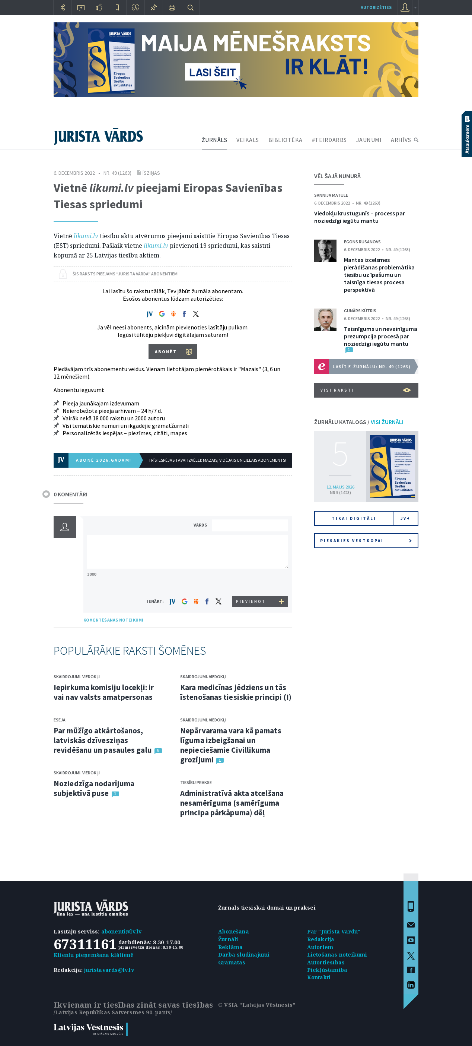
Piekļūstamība (327, 969)
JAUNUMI (369, 139)
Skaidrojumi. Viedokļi (77, 676)
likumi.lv (86, 236)
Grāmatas (232, 962)
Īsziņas (151, 173)
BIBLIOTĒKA (285, 139)
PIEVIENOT (251, 601)
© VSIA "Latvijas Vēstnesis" (256, 1004)
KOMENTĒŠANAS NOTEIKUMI (113, 620)
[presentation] (251, 581)
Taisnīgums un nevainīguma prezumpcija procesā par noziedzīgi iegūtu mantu (380, 336)
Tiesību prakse (196, 782)
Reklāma (230, 947)
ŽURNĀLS (214, 139)
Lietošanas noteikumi (337, 954)
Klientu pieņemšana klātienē (94, 954)
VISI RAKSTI (365, 390)
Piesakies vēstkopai (366, 540)
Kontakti (319, 977)
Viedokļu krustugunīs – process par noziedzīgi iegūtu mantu (359, 216)
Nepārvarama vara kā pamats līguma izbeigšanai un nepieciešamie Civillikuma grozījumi (230, 745)
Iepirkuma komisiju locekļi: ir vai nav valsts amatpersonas (104, 692)
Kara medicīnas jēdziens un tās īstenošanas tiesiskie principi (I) (235, 692)
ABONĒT (166, 351)
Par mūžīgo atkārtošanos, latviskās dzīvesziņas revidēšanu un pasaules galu (103, 740)
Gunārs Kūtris (360, 310)
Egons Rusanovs (362, 241)
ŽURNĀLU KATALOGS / (359, 422)
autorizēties (376, 7)
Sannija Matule (331, 195)
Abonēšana (233, 931)
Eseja (60, 720)
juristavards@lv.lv (109, 969)
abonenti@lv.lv (121, 931)
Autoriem (320, 947)
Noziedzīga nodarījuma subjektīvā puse (94, 788)
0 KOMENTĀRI (70, 494)
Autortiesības (326, 962)
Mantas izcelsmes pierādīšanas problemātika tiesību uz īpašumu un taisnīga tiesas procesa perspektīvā (379, 274)
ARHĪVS (401, 139)
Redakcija (321, 939)
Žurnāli (228, 939)
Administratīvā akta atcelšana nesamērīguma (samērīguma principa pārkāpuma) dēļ (232, 803)
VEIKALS (247, 139)
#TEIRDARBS (329, 139)
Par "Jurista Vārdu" (334, 931)
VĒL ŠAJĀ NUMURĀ (337, 176)
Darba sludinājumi (244, 954)
